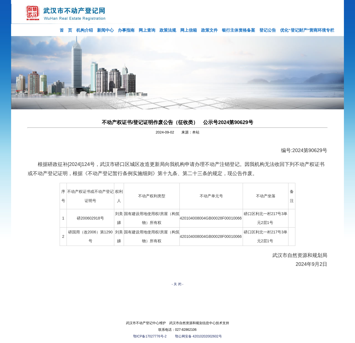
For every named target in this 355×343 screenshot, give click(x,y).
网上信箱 (188, 30)
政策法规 (167, 30)
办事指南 (126, 30)
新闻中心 (105, 30)
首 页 (66, 30)
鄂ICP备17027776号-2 (150, 336)
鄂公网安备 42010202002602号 (198, 336)
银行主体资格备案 (238, 30)
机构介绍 (84, 30)
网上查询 (147, 30)
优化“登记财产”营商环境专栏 (307, 30)
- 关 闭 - (177, 284)
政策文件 (209, 30)
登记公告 (267, 30)
